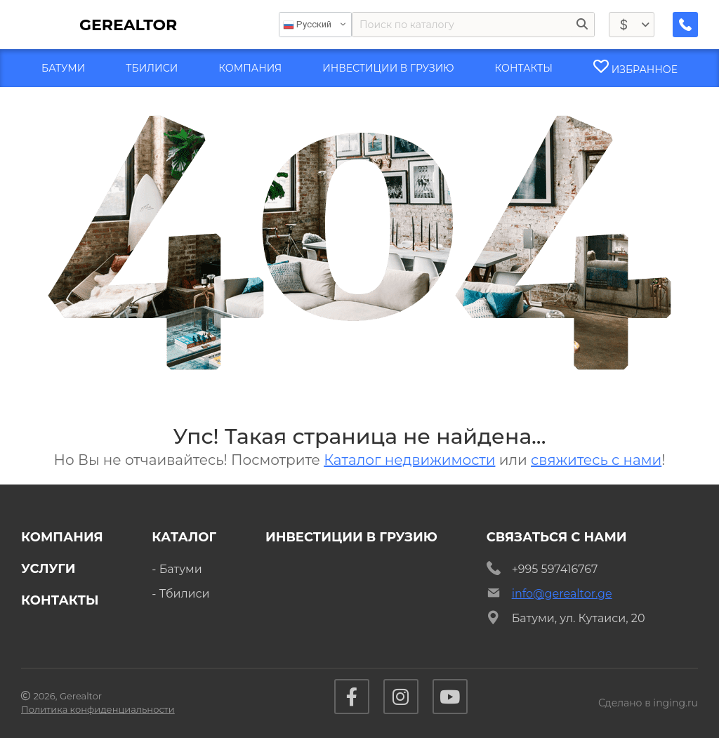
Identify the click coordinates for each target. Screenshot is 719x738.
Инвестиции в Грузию (351, 537)
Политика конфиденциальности (98, 709)
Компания (62, 537)
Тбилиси (184, 593)
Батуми (180, 569)
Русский (307, 24)
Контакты (60, 600)
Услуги (48, 568)
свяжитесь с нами (596, 460)
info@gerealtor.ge (562, 593)
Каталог (184, 537)
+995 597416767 (555, 569)
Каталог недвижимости (409, 460)
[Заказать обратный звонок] (685, 24)
